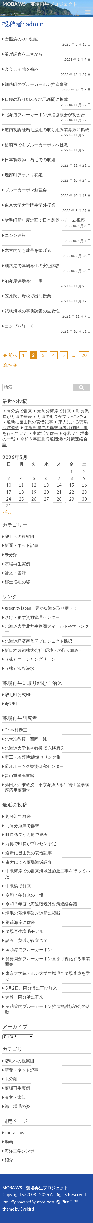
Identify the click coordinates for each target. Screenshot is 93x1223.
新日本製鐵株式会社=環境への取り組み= (43, 650)
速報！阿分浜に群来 (24, 997)
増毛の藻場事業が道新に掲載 (32, 913)
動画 (9, 1141)
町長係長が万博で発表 (26, 834)
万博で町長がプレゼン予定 (62, 416)
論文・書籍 (15, 572)
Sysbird (27, 1209)
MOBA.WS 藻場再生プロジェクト (42, 4)
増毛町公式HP (18, 694)
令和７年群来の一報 (24, 895)
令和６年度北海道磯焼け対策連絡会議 (41, 903)
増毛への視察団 (19, 536)
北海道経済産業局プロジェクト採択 (38, 641)
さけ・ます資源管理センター (32, 617)
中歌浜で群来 (45, 433)
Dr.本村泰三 (16, 729)
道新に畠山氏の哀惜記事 (30, 422)
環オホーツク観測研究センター (34, 766)
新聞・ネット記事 (21, 545)
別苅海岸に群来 (20, 922)
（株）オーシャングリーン (30, 659)
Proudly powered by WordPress (28, 1202)
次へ (7, 364)
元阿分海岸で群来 (54, 410)
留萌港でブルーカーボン (28, 949)
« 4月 (7, 511)
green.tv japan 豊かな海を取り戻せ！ (41, 608)
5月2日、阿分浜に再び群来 (31, 988)
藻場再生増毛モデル (24, 931)
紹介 (9, 1159)
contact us (14, 1132)
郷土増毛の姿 (17, 581)
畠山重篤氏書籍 (19, 775)
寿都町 (11, 703)
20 (84, 355)
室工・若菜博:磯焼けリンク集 (33, 757)
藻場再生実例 (17, 563)
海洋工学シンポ (19, 1150)
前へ (12, 355)
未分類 (11, 554)
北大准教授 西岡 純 (26, 739)
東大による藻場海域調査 (28, 862)
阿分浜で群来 (19, 410)
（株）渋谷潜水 (19, 668)
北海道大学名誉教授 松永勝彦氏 (34, 748)
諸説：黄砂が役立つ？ (26, 940)
